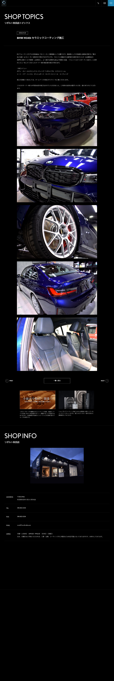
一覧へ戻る (57, 381)
